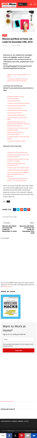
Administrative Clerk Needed (16, 115)
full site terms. (7, 286)
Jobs (4, 35)
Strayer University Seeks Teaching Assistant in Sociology (17, 160)
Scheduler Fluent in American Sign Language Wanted (17, 129)
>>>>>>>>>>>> (7, 401)
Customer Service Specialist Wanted (19, 103)
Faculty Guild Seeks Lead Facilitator (18, 170)
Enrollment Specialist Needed (16, 105)
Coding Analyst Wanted (15, 108)
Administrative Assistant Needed (17, 110)
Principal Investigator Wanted (16, 141)
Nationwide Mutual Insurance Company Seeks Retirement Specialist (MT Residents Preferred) (18, 124)
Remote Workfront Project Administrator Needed (15, 133)
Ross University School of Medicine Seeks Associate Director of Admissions (18, 174)
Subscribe (18, 350)
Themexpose (11, 431)
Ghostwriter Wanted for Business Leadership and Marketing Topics (17, 80)
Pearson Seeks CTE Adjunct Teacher (19, 168)
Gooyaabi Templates (30, 431)
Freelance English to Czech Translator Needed (15, 97)
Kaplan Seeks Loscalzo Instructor (18, 152)
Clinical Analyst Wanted (15, 113)
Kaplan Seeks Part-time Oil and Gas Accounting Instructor (18, 156)
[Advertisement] (18, 276)
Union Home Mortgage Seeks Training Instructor (16, 164)
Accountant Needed (14, 101)
